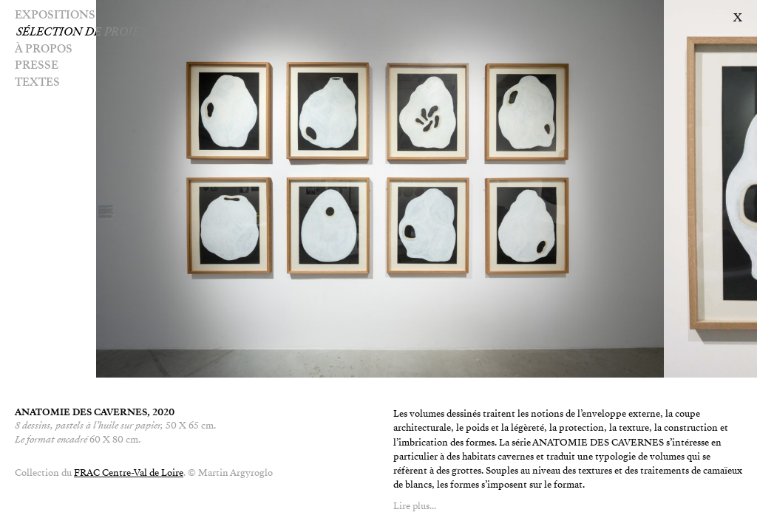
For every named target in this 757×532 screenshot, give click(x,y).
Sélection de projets (105, 31)
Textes (37, 82)
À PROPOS (43, 48)
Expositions (55, 14)
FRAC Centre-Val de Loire (128, 473)
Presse (36, 65)
